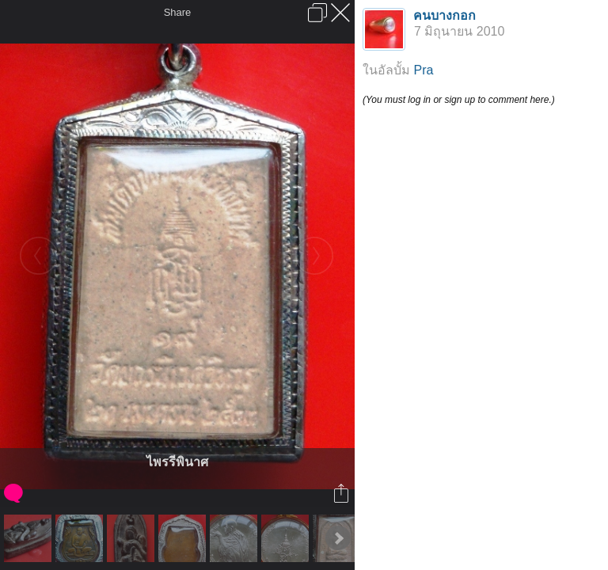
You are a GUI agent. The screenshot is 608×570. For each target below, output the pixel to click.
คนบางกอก (444, 15)
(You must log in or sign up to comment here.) (459, 99)
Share (178, 12)
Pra (423, 70)
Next (338, 538)
